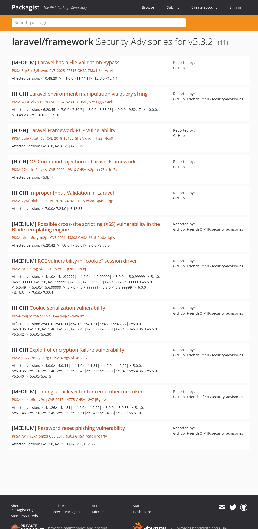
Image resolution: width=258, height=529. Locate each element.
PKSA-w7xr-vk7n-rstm (30, 101)
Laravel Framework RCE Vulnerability (72, 130)
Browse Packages (65, 511)
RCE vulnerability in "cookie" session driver (87, 260)
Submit (173, 7)
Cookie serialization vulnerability (67, 307)
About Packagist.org (22, 507)
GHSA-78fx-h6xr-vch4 (95, 70)
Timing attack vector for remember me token (91, 391)
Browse (148, 7)
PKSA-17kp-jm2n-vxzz (30, 169)
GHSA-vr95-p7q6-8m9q (67, 268)
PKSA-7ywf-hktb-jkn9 (29, 200)
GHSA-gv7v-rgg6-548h (95, 101)
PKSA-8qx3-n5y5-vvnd (30, 70)
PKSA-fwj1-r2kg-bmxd (30, 436)
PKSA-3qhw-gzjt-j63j (29, 138)
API (94, 505)
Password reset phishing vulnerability (81, 428)
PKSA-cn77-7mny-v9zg (30, 357)
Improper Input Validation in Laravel (71, 192)
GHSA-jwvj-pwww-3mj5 (68, 316)
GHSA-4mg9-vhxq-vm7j (69, 357)
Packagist (26, 7)
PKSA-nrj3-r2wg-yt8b (29, 268)
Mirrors (98, 511)
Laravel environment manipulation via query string (88, 93)
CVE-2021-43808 (63, 237)
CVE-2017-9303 (61, 436)
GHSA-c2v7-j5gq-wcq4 (94, 399)
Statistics (59, 505)
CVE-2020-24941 (61, 200)
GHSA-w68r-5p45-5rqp (94, 200)
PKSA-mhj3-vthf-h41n (30, 316)
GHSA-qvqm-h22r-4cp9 (94, 138)
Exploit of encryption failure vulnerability (76, 349)
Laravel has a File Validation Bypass (79, 62)
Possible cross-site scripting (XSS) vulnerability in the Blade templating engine (86, 227)
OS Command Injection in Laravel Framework (82, 161)
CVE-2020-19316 (62, 169)
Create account (204, 7)
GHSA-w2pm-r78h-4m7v (97, 169)
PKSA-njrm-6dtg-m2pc (30, 237)
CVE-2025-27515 (62, 70)
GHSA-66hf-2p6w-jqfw (96, 237)
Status (138, 505)
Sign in (235, 7)
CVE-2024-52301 (62, 101)
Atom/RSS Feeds (24, 515)
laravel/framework (53, 41)
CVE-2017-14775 (61, 399)
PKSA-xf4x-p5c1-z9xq (29, 399)
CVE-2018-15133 (60, 138)
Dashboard (142, 511)
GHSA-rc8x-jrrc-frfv (91, 436)
